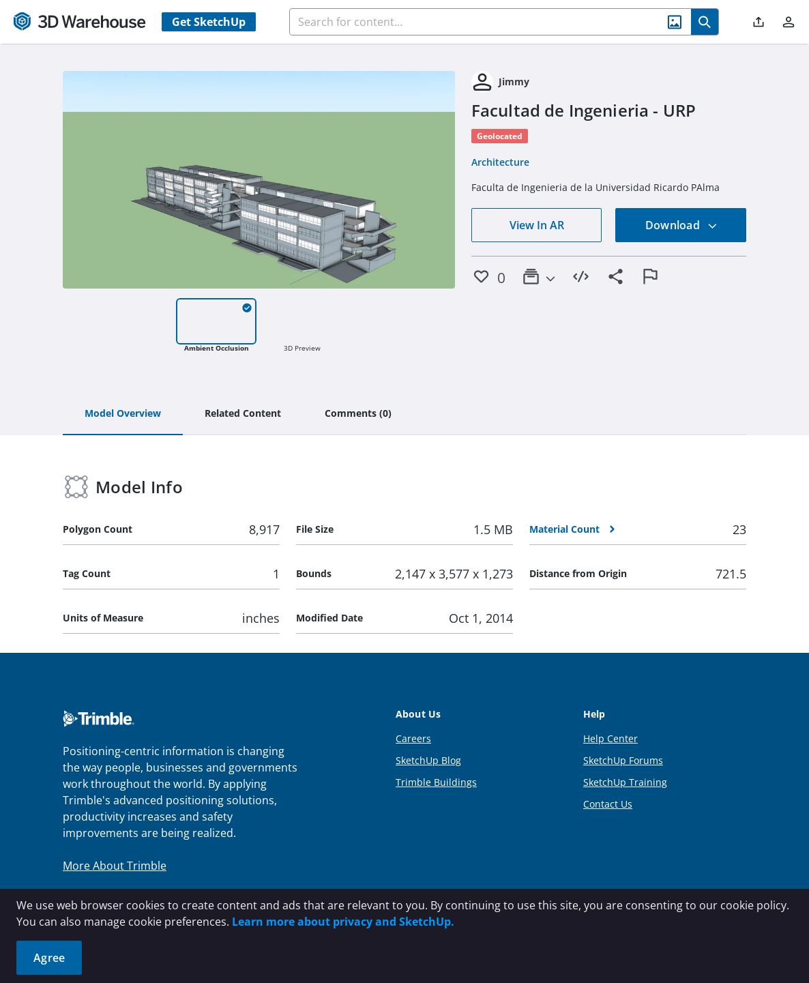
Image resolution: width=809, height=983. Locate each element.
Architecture (500, 162)
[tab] (123, 414)
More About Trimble (114, 865)
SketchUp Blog (428, 760)
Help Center (610, 738)
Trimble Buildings (436, 782)
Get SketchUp (209, 21)
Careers (413, 738)
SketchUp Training (625, 782)
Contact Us (607, 803)
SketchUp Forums (623, 760)
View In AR (537, 225)
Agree (49, 957)
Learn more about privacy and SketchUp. (343, 921)
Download (681, 225)
